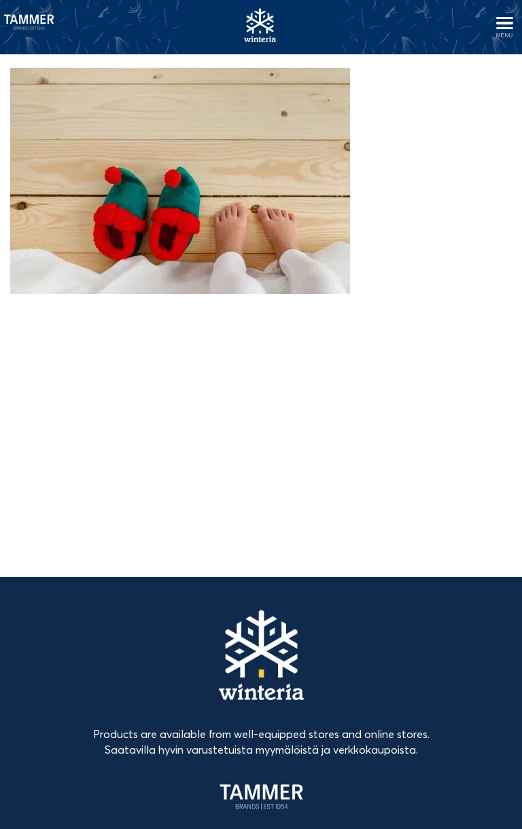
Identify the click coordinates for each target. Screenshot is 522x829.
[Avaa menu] (504, 27)
